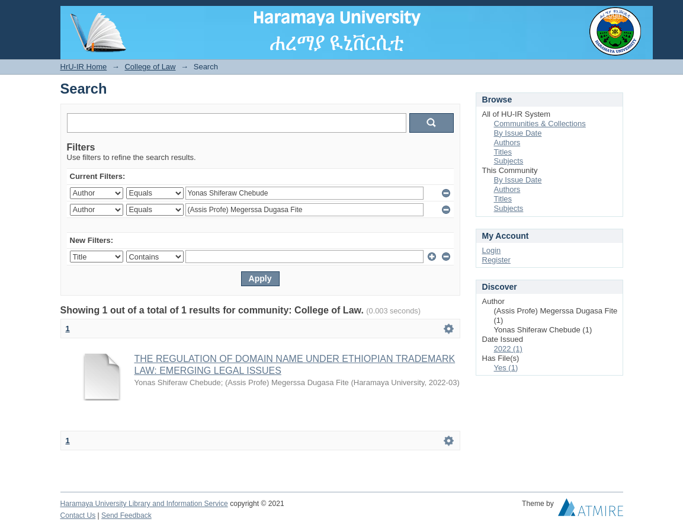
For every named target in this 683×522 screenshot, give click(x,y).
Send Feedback (126, 515)
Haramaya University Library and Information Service (144, 503)
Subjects (509, 160)
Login (613, 14)
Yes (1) (506, 367)
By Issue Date (518, 133)
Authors (507, 142)
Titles (503, 152)
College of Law (149, 66)
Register (496, 259)
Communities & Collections (540, 123)
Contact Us (78, 515)
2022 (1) (508, 348)
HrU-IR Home (83, 66)
